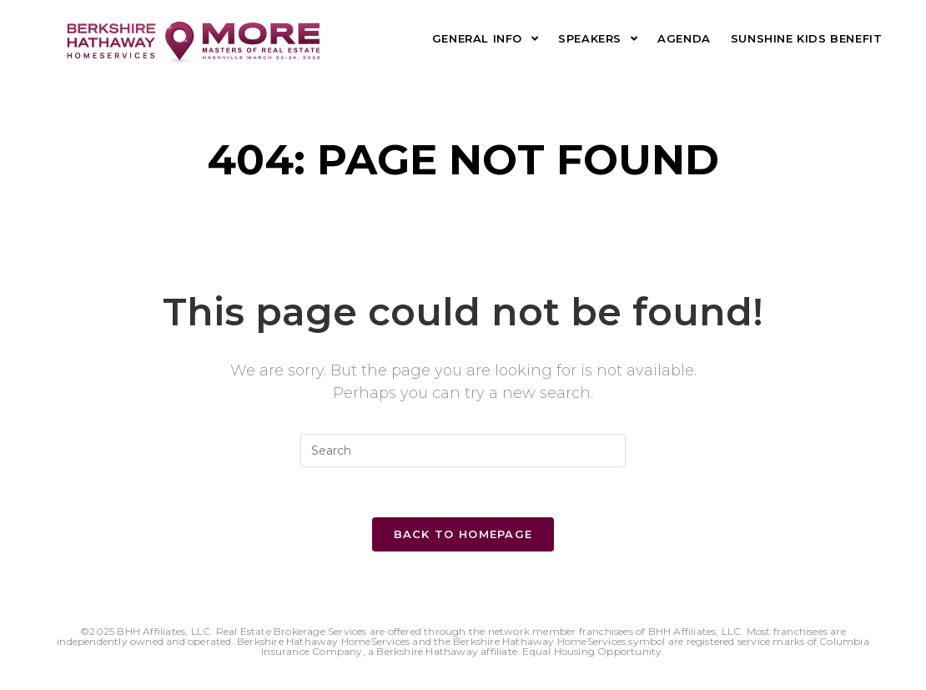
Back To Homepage (463, 534)
